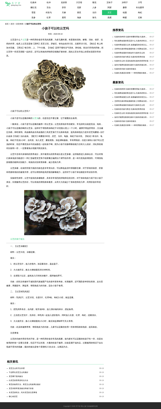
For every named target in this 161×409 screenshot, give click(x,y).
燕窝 (110, 17)
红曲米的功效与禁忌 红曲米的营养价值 (129, 57)
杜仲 (49, 2)
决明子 (125, 2)
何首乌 (49, 12)
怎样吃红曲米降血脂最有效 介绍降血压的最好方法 (131, 49)
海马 (94, 17)
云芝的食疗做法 (17, 239)
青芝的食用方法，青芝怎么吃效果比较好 (25, 384)
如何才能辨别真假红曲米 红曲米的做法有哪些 (131, 65)
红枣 (49, 17)
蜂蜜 (125, 17)
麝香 (125, 7)
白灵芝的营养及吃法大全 (18, 380)
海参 (79, 17)
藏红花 (33, 7)
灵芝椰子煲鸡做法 (16, 376)
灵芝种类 (19, 24)
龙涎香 (64, 2)
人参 (94, 7)
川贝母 (79, 2)
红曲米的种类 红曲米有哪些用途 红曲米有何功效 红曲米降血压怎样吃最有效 (131, 37)
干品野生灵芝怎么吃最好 (18, 372)
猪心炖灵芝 (13, 396)
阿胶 (110, 7)
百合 (49, 7)
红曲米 (33, 2)
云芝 (24, 40)
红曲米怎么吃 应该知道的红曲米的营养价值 (131, 61)
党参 (33, 17)
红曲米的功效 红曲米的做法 (125, 69)
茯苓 (64, 7)
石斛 (140, 17)
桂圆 (125, 12)
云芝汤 (35, 118)
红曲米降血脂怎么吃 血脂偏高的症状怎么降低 (131, 45)
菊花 (94, 2)
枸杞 (140, 12)
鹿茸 (64, 17)
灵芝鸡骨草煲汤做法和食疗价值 (21, 388)
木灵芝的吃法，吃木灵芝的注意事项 (23, 392)
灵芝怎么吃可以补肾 (17, 368)
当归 (94, 12)
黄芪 (79, 12)
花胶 (79, 7)
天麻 (64, 12)
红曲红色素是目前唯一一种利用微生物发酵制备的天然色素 (131, 73)
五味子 (110, 2)
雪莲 (33, 12)
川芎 (140, 2)
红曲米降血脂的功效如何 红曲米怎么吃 (129, 53)
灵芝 (110, 12)
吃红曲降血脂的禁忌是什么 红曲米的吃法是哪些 (131, 41)
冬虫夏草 (140, 7)
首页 (7, 24)
